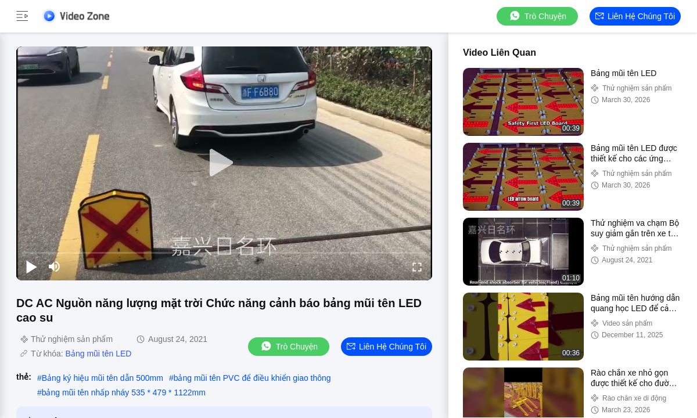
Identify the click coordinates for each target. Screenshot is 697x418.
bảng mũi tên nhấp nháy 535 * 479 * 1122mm (124, 392)
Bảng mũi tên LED (99, 353)
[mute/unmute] (54, 266)
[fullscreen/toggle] (417, 266)
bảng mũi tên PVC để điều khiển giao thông (252, 378)
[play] (224, 163)
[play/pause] (31, 266)
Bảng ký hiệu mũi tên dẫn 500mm (102, 378)
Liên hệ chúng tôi (635, 16)
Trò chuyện (537, 16)
